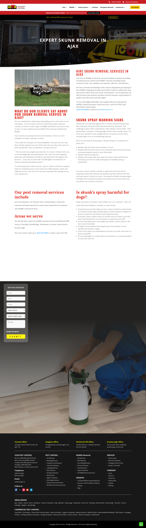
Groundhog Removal (84, 463)
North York (85, 503)
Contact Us (111, 478)
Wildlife (71, 7)
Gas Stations (26, 512)
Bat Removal (81, 458)
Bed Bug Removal (52, 460)
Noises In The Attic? (114, 465)
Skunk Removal (82, 468)
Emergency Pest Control (115, 463)
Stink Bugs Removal (53, 480)
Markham (61, 503)
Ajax (16, 503)
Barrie (31, 503)
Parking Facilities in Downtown (30, 515)
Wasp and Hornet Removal (55, 483)
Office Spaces (119, 512)
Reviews (110, 483)
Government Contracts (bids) (40, 512)
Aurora (26, 503)
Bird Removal (82, 460)
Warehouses (95, 515)
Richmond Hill (100, 503)
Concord (43, 503)
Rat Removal (50, 475)
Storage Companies (47, 515)
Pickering (92, 503)
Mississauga (68, 503)
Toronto (123, 503)
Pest (63, 7)
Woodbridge (31, 505)
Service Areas (112, 458)
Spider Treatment (52, 478)
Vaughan (24, 505)
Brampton (37, 503)
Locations (95, 7)
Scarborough (109, 503)
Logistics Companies (68, 512)
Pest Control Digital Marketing (87, 524)
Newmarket (77, 503)
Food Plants (18, 512)
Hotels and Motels (55, 512)
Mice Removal (51, 470)
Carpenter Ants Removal (54, 463)
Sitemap (110, 485)
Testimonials (112, 481)
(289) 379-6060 (114, 2)
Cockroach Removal (53, 465)
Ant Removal (50, 458)
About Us (111, 476)
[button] (141, 524)
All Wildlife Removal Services (86, 473)
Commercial (119, 7)
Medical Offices (92, 512)
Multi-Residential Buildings (106, 512)
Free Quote (135, 7)
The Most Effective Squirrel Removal (89, 481)
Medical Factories (81, 512)
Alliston (20, 503)
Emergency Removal (107, 7)
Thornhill (117, 503)
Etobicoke (50, 503)
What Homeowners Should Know (73, 13)
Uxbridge (17, 505)
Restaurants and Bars (60, 515)
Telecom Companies (84, 515)
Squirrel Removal (83, 470)
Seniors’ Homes (72, 515)
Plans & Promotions (130, 2)
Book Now (113, 17)
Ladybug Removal (52, 468)
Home (110, 473)
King (55, 503)
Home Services (83, 7)
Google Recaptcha (12, 331)
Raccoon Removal (83, 465)
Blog (79, 488)
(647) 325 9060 (82, 109)
